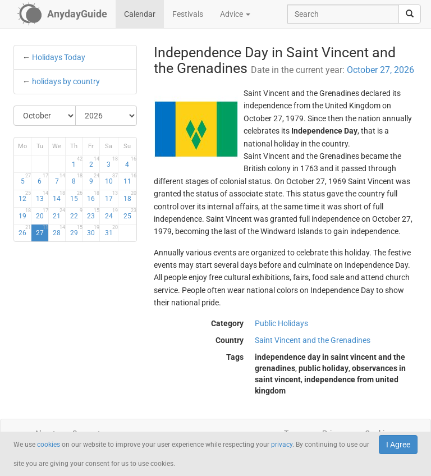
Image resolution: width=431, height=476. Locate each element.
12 (25, 196)
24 (111, 214)
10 (111, 179)
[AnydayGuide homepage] (62, 14)
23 (93, 214)
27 (42, 231)
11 (129, 179)
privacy (281, 444)
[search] (409, 14)
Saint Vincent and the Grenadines (312, 340)
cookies (48, 444)
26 (25, 231)
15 (76, 196)
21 (59, 214)
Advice (235, 14)
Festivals (187, 14)
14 (59, 196)
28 (59, 231)
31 (111, 231)
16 (93, 196)
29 (76, 231)
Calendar (139, 14)
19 (25, 214)
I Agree (398, 444)
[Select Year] (106, 115)
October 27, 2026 (380, 70)
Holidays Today (58, 57)
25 (129, 214)
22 (76, 214)
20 (42, 214)
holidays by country (66, 81)
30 (93, 231)
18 (129, 196)
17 (111, 196)
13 (42, 196)
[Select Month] (45, 115)
